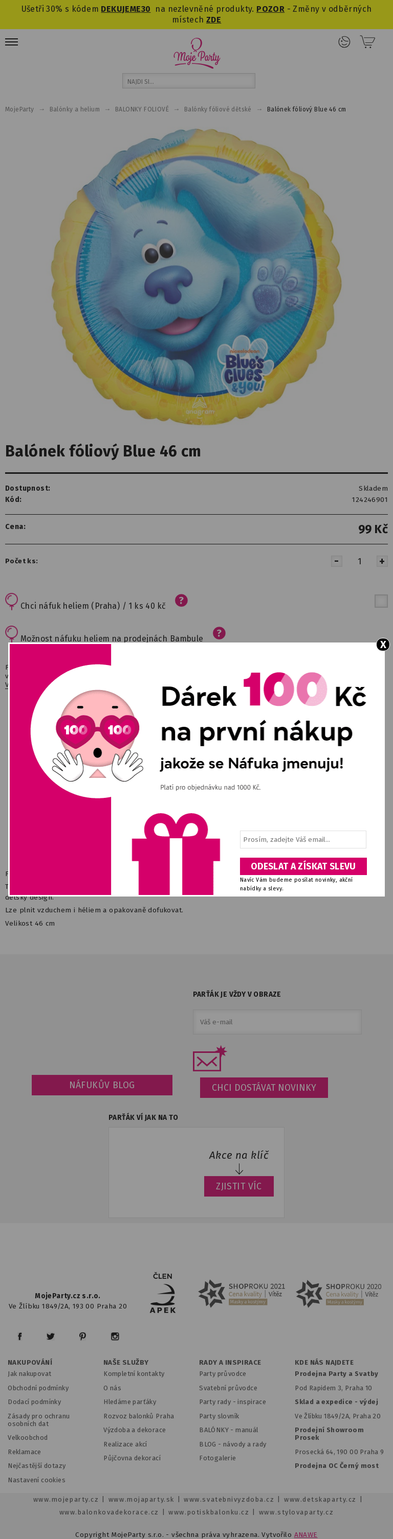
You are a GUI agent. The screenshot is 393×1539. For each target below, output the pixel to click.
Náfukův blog (102, 1085)
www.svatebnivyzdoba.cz (229, 1499)
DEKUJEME (121, 9)
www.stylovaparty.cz (296, 1512)
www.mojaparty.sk (141, 1499)
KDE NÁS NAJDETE (324, 1363)
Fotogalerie (217, 1458)
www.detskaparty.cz (320, 1499)
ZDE (213, 20)
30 (146, 9)
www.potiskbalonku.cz (208, 1512)
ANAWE (306, 1534)
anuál (250, 1430)
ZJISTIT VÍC (239, 1186)
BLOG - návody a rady (232, 1444)
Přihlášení (344, 42)
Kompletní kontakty (133, 1373)
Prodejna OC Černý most (337, 1465)
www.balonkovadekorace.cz (109, 1512)
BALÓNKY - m (220, 1430)
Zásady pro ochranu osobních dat (39, 1420)
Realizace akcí (125, 1444)
